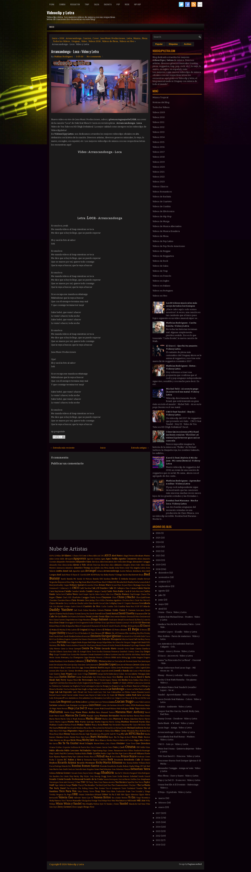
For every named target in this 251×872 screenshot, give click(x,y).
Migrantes (73, 731)
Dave (103, 614)
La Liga (121, 686)
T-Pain (77, 782)
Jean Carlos (86, 665)
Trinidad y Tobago (142, 791)
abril (160, 609)
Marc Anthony (135, 712)
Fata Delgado (72, 642)
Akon (139, 559)
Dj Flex (138, 620)
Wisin (59, 803)
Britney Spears (77, 585)
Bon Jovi (53, 585)
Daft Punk (78, 610)
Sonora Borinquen (110, 779)
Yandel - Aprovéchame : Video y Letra (176, 694)
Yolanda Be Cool (135, 804)
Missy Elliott (58, 734)
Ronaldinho (111, 766)
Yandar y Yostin (112, 804)
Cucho (103, 606)
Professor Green (143, 757)
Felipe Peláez (107, 642)
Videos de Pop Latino (163, 241)
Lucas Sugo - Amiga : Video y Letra (175, 727)
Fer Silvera (117, 642)
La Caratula (145, 683)
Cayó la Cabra (94, 594)
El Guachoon (134, 626)
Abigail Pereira (129, 556)
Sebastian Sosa (110, 769)
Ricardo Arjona (67, 762)
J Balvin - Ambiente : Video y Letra (175, 706)
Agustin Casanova (127, 558)
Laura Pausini (137, 692)
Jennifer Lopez (108, 664)
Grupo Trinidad (60, 655)
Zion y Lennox (65, 807)
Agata (103, 559)
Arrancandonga (73, 38)
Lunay (103, 705)
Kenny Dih (116, 680)
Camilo (89, 591)
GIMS (148, 645)
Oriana (52, 747)
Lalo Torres (88, 692)
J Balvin (91, 661)
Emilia (72, 636)
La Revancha (103, 689)
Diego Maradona (84, 620)
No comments (94, 56)
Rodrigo (58, 766)
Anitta (59, 571)
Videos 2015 (158, 142)
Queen (60, 760)
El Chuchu (116, 626)
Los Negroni (63, 701)
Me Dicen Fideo (144, 725)
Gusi (68, 655)
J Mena (101, 661)
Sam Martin (54, 769)
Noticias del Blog (161, 102)
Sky (81, 776)
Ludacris (62, 705)
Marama (121, 712)
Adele (62, 559)
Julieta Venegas (138, 674)
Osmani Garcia (101, 747)
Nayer (110, 737)
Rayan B (96, 760)
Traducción (120, 791)
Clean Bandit (93, 603)
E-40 (130, 623)
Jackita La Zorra (112, 661)
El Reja (133, 629)
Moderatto (75, 734)
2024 (158, 542)
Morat (104, 734)
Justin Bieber (67, 676)
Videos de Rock (160, 261)
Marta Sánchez (131, 719)
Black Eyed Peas (94, 582)
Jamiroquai (146, 661)
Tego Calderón (60, 785)
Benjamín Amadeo (136, 579)
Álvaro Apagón (77, 807)
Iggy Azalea (131, 657)
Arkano (100, 571)
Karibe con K (123, 677)
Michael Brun (110, 728)
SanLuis (71, 769)
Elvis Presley (145, 633)
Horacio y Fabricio (103, 657)
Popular (159, 44)
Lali (56, 692)
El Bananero (94, 626)
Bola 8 (147, 582)
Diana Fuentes (59, 620)
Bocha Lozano (139, 582)
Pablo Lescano (71, 750)
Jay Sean (78, 665)
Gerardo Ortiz (123, 649)
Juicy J (116, 674)
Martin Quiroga (87, 722)
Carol (80, 594)
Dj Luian (144, 620)
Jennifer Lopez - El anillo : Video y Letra (177, 632)
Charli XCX (67, 597)
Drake (90, 623)
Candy (103, 591)
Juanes (92, 673)
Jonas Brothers (76, 671)
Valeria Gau (65, 797)
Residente (118, 760)
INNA (113, 657)
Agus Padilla (112, 558)
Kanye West (111, 677)
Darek (92, 614)
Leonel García (66, 695)
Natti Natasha (99, 736)
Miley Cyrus (120, 731)
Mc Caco (133, 725)
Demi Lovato (92, 616)
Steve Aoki (63, 782)
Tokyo (79, 791)
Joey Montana (123, 667)
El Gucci (145, 625)
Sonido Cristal (56, 779)
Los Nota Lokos (79, 702)
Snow (114, 776)
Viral (100, 801)
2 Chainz (75, 556)
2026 (158, 533)
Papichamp (97, 750)
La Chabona (53, 686)
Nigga (136, 740)
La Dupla (74, 686)
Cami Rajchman (56, 591)
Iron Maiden (69, 661)
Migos (65, 731)
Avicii (144, 571)
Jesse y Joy (139, 664)
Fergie (134, 642)
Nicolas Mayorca (113, 740)
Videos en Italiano (161, 285)
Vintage (94, 801)
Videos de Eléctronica (163, 211)
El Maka (53, 630)
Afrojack (69, 559)
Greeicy (131, 652)
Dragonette (83, 623)
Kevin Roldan (133, 680)
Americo (69, 568)
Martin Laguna (61, 722)
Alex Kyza (95, 562)
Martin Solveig (114, 722)
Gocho (99, 651)
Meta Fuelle (71, 728)
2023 (158, 546)
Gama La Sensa (67, 649)
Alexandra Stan (55, 565)
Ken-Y (96, 680)
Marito (57, 719)
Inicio (51, 26)
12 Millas (57, 556)
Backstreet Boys (135, 575)
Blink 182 (112, 582)
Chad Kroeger (135, 594)
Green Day (139, 652)
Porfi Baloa (116, 757)
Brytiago (137, 585)
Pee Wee (115, 753)
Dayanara (139, 613)
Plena (51, 4)
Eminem (96, 636)
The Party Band (57, 788)
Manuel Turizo (108, 712)
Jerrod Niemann (127, 665)
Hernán (92, 657)
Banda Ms (71, 579)
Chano (59, 597)
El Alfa (62, 626)
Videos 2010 (159, 117)
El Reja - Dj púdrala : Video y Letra (174, 792)
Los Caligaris (117, 698)
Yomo (143, 804)
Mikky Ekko (109, 731)
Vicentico (145, 797)
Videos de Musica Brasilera (166, 231)
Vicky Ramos (55, 800)
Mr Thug (117, 734)
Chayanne (106, 597)
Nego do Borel (125, 737)
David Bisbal (112, 613)
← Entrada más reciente (62, 448)
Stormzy (70, 782)
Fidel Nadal (141, 642)
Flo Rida (61, 645)
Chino (114, 597)
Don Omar (59, 622)
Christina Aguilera (113, 600)
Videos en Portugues (163, 290)
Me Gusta (53, 728)
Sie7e (120, 773)
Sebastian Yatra (140, 769)
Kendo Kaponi (105, 680)
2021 (158, 555)
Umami (81, 795)
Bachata (108, 4)
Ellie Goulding (130, 633)
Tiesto (123, 788)
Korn (76, 683)
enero (161, 807)
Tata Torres (139, 782)
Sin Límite (64, 776)
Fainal (130, 639)
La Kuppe (113, 686)
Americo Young (82, 568)
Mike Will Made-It (98, 731)
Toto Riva (110, 791)
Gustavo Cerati (87, 654)
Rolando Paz (66, 766)
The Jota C (133, 785)
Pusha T (52, 760)
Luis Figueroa (83, 705)
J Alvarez (79, 661)
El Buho (103, 626)
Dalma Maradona (90, 610)
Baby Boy (99, 575)
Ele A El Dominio (118, 633)
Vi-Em (131, 797)
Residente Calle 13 (133, 759)
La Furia (81, 686)
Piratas (86, 757)
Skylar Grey (89, 776)
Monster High (84, 734)
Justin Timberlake (84, 677)
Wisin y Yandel (73, 803)
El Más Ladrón (71, 630)
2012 (158, 836)
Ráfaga (137, 766)
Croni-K (79, 606)
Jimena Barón (97, 667)
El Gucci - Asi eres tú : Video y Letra (175, 655)
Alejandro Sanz (83, 561)
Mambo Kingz (69, 712)
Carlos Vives (71, 594)
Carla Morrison (137, 591)
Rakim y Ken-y (75, 759)
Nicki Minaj (76, 740)
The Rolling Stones (86, 788)
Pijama (57, 756)
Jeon (118, 665)
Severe (91, 773)
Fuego (136, 645)
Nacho (140, 733)
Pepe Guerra (123, 753)
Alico (112, 565)
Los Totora (103, 702)
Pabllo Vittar (145, 747)
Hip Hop (137, 4)
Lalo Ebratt (78, 692)
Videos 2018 (94, 41)
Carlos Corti (60, 594)
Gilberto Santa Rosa (64, 652)
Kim (66, 683)
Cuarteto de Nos (91, 606)
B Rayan (74, 575)
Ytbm (148, 804)
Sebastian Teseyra (123, 769)
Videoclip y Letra (60, 12)
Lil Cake (98, 695)
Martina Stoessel (129, 721)
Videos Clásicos (160, 186)
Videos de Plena (110, 41)
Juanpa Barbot (103, 674)
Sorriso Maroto (124, 779)
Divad (120, 620)
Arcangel (90, 570)
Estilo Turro (145, 636)
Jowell (111, 671)
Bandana (107, 579)
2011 (158, 840)
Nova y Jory (104, 743)
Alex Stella (118, 562)
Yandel (123, 803)
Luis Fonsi (95, 705)
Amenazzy (61, 568)
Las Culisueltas (114, 692)
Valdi (118, 795)
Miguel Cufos (84, 731)
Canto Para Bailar (115, 591)
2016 (158, 818)
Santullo (78, 769)
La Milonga (144, 686)
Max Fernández (115, 725)
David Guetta (126, 613)
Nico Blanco (100, 740)
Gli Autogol (81, 652)
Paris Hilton (128, 751)
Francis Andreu (72, 645)
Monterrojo (95, 734)
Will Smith (131, 800)
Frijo (132, 645)
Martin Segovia (101, 722)
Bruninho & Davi (91, 585)
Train (128, 791)
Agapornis (79, 558)
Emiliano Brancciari (82, 636)
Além (143, 565)
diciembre (163, 572)
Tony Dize (100, 791)
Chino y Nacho (126, 597)
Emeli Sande (54, 636)
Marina (136, 716)
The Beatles (89, 785)
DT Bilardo (145, 606)
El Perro (99, 630)
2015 (158, 822)
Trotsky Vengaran (56, 795)
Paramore (118, 750)
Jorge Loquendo (102, 671)
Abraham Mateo (142, 556)
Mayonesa (125, 725)
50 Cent (83, 556)
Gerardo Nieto (109, 648)
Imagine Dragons (143, 657)
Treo (133, 791)
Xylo (101, 804)
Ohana (113, 743)
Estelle (137, 636)
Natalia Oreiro (62, 737)
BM (88, 575)
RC (65, 759)
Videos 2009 (159, 112)
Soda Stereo (123, 776)
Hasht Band (145, 655)
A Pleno (90, 556)
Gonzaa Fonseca (111, 651)
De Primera (72, 617)
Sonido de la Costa (93, 779)
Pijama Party (66, 756)
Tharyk (81, 785)
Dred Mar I (98, 623)
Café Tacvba (85, 588)
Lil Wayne (120, 695)
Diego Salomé (99, 619)
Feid (89, 642)
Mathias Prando (70, 725)
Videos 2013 (158, 132)
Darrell (98, 613)
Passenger (146, 751)
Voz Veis (111, 800)
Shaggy (97, 773)
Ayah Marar (66, 575)
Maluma (56, 712)
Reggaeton (75, 4)
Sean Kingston (88, 769)
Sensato (74, 773)
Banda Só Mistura (84, 579)
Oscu (92, 747)
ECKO (135, 622)
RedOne (103, 760)
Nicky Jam (88, 739)
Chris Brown (77, 600)
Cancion (87, 38)
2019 (158, 564)
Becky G (115, 579)
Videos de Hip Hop (162, 216)
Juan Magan (67, 674)
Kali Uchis (97, 677)
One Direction (143, 743)
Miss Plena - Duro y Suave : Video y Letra (178, 775)
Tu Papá (68, 794)
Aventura (137, 571)
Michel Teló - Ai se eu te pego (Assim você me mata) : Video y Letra (182, 392)
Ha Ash (132, 655)
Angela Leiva (139, 568)
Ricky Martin (103, 762)
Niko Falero (144, 740)
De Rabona (81, 617)
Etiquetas (173, 44)
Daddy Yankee (61, 610)
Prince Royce (129, 756)
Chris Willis (100, 600)
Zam (51, 807)
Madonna (139, 705)
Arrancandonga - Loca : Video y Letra (75, 51)
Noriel (97, 743)
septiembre (164, 586)
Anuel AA (67, 571)
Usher (105, 794)
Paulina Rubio (80, 753)
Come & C (121, 603)
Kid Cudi (57, 683)
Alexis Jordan (67, 565)
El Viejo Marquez (95, 633)
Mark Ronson (79, 719)
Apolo (82, 571)
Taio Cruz (98, 782)
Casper (85, 594)
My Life (124, 734)
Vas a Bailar (116, 798)
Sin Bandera (54, 776)
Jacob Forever (126, 661)
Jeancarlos (95, 665)
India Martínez (56, 661)
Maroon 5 (118, 719)
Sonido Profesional (73, 779)
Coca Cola (103, 603)
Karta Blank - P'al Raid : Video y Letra (176, 723)
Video (84, 41)
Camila (67, 591)
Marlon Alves (107, 719)
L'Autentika (105, 683)
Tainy (91, 782)
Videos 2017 (159, 152)
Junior (56, 677)
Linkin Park (131, 695)
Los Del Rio (142, 698)
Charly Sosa (95, 597)
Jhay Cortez (66, 667)
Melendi (62, 728)
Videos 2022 (159, 176)
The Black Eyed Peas (103, 785)
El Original (82, 629)
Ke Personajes (85, 680)
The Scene (100, 788)
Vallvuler (77, 798)
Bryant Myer (117, 585)
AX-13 (107, 555)
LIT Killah (122, 683)
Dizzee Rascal (128, 620)
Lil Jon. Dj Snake (108, 695)
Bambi (63, 579)
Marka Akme (94, 718)
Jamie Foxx (137, 661)
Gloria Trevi (91, 652)
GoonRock (123, 652)
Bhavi (69, 582)
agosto (162, 590)
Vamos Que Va (87, 798)
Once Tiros (130, 743)
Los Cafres (107, 698)
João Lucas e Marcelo (138, 671)
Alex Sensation (106, 562)
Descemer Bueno (118, 616)
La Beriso (137, 683)
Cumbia (62, 4)
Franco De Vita (84, 645)
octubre (162, 581)
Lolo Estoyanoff (56, 698)
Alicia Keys (105, 565)
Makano (113, 709)
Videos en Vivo (126, 41)
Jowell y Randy (121, 670)
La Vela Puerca (138, 689)
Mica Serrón (98, 728)
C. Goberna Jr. (63, 588)
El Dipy (124, 626)
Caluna (133, 588)
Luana (112, 702)
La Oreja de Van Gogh (77, 689)
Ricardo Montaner (86, 763)
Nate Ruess (85, 737)
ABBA (95, 556)
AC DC (101, 556)
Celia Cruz (109, 594)
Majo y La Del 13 (77, 708)
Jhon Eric (75, 668)
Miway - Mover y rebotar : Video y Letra (177, 675)
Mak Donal (105, 708)
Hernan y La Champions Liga (74, 657)
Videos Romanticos (162, 191)
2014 (158, 827)
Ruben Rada (128, 766)
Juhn (111, 674)
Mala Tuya (134, 708)
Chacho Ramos (121, 594)
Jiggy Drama (84, 668)
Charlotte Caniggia (80, 597)
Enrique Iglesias (111, 636)
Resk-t (147, 760)
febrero (162, 802)
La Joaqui (89, 686)
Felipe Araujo (97, 642)
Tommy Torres (88, 791)
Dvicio (112, 622)
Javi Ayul (71, 665)
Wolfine (96, 804)
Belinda (124, 579)
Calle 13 (112, 588)
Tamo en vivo (109, 782)
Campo (96, 591)
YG (105, 804)
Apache (76, 571)
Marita (51, 719)
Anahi (111, 568)
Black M (105, 582)
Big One (74, 582)
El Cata (109, 626)
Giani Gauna (135, 648)
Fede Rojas (82, 642)
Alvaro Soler (135, 565)
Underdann (89, 795)
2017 (158, 813)
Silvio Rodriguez (143, 773)
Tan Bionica (121, 782)
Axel (59, 574)
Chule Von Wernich (142, 600)
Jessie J (147, 665)
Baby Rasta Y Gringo (113, 575)
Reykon (53, 763)
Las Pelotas (126, 692)
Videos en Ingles (161, 281)
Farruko (62, 642)
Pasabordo (138, 751)
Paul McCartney (66, 753)
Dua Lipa (105, 623)
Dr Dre (76, 623)
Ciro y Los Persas (70, 603)
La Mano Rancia (131, 686)
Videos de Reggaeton (163, 256)
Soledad (133, 776)
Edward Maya (54, 626)
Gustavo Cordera (102, 654)
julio (160, 595)
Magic (54, 709)
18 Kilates (66, 555)
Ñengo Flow (88, 807)
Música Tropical (160, 97)
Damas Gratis (111, 610)
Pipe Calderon (78, 757)
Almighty (126, 565)
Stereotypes (54, 782)
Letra (129, 38)
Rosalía (119, 766)
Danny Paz (85, 614)
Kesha (125, 680)
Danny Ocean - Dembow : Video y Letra (177, 718)
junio (161, 600)
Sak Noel (146, 766)
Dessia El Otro (133, 616)
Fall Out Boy (139, 639)
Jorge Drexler (90, 671)
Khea (141, 680)
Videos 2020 (159, 167)
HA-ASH (125, 655)
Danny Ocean (74, 613)
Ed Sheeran (144, 622)
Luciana (53, 705)
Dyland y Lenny (122, 623)
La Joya (97, 686)
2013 (158, 831)
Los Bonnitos (96, 698)
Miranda (131, 731)
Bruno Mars (105, 585)
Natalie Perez (75, 737)
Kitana (71, 683)
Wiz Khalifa (87, 804)
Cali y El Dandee (99, 588)
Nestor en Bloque (62, 740)
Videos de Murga (161, 221)
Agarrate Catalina (94, 559)
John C (132, 668)
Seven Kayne (83, 773)
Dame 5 (123, 610)
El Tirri (75, 633)
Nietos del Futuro (126, 740)
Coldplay (113, 603)
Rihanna (117, 762)
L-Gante (114, 683)
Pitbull (101, 756)
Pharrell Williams (136, 753)
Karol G (140, 677)
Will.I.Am (141, 800)
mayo (161, 604)
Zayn (55, 807)
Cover (96, 38)
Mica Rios (88, 728)
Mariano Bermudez (110, 715)
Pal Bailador (86, 750)
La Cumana (64, 686)
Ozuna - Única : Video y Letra (172, 612)
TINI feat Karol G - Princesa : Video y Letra (179, 756)
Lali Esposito (65, 692)
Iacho (119, 657)
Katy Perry (61, 680)
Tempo (68, 785)
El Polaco (107, 629)
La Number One (60, 689)
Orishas (58, 747)
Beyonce (62, 582)
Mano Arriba (88, 712)
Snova (109, 776)
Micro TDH (58, 731)
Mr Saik (110, 734)
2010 (158, 844)
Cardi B (127, 591)
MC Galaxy (126, 705)
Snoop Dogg (100, 776)
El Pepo (91, 630)
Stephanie (145, 779)
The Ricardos (72, 788)
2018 (61, 38)
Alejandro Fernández (66, 562)
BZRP (93, 575)
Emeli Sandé (64, 636)
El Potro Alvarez (119, 630)
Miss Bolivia (140, 731)
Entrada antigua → (140, 448)
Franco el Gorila (108, 645)
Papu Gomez (108, 751)
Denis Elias (104, 616)
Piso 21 (93, 756)
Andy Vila (129, 568)
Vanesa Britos (102, 797)
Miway (67, 734)
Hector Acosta (54, 657)
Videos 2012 (158, 127)
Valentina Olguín (137, 795)
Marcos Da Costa (75, 715)
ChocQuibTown (143, 597)
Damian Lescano (136, 610)
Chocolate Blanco (64, 600)
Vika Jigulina (86, 801)
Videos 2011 (158, 122)
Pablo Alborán (56, 750)
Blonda (119, 582)
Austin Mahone (126, 571)
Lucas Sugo (124, 701)
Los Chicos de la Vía (129, 698)
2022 (158, 551)
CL (70, 588)
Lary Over (102, 692)
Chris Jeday (90, 600)
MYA (133, 705)
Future (142, 645)
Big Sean (82, 582)
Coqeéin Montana (131, 603)
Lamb (95, 692)
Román (103, 766)
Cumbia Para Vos (126, 606)
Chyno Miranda (56, 603)
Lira (139, 695)
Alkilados (118, 565)
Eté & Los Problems (56, 639)
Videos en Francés (162, 276)
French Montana (122, 645)
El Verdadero (83, 633)
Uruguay (75, 41)
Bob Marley (128, 582)
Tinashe (139, 788)
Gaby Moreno (54, 649)
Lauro (58, 695)
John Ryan (60, 671)
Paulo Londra (93, 753)
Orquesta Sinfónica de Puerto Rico (76, 747)
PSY (138, 747)
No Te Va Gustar (68, 743)
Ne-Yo (117, 737)
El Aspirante (85, 626)
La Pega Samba (92, 689)
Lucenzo (146, 702)
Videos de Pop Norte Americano (169, 246)
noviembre (164, 577)
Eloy (138, 633)
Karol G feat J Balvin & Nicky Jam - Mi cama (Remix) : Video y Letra (183, 461)
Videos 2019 (159, 162)
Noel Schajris (86, 743)
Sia (116, 773)
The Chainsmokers (119, 785)
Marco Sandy (59, 716)
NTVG (132, 733)
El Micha (61, 630)
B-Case (81, 575)
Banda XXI (98, 579)
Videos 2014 (159, 137)
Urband (98, 794)
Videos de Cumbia (162, 206)
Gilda (74, 652)
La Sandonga (116, 688)
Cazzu (102, 594)
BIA (85, 575)
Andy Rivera (120, 568)
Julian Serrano (125, 674)
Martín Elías (144, 722)
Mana (78, 712)
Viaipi (138, 798)
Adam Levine (54, 559)
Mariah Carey (93, 716)
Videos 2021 (158, 172)
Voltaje (104, 801)
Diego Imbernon (72, 620)
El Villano (106, 633)
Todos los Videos (61, 41)
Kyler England (83, 683)
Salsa (96, 4)
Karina (133, 677)
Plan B (108, 756)
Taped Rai (131, 782)
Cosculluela (144, 603)
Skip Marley (74, 776)
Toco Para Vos (68, 791)
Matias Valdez (84, 724)
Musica (136, 38)
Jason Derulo (54, 665)
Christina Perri (128, 600)
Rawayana (88, 760)
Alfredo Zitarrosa (93, 565)
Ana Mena (104, 568)
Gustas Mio (75, 655)
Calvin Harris (143, 588)
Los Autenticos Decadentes (77, 698)
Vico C (63, 801)
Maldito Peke (145, 709)
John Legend (141, 668)
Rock (127, 4)
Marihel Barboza (126, 716)
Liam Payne (89, 695)
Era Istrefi (125, 636)
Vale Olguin (125, 795)
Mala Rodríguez (123, 709)
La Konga (104, 686)
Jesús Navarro (54, 668)
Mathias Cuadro (56, 725)
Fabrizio (125, 639)
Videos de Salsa (160, 266)
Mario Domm (145, 716)
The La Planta (143, 785)
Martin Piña (73, 721)
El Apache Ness (73, 626)
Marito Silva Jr (66, 719)
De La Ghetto (61, 616)
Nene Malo (137, 737)
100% (51, 556)
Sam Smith (63, 769)
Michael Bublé (121, 728)
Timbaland (131, 788)
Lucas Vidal (138, 702)
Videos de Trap (160, 271)
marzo (161, 798)
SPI (141, 766)
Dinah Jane (113, 620)
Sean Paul (98, 769)
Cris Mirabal (58, 606)
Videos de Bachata (162, 196)
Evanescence (93, 639)
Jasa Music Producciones (112, 38)
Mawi (105, 724)
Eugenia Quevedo (71, 639)
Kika (63, 683)
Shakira (107, 773)
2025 (158, 537)
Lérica (119, 705)
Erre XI (132, 636)
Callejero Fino (123, 588)
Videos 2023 (159, 181)
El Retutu (143, 630)
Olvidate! (120, 743)
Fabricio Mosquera (111, 639)
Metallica (79, 728)
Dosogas (69, 622)
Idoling (124, 657)
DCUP (137, 606)
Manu (98, 712)
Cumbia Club (112, 606)
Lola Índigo (146, 695)
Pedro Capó (106, 753)
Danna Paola (62, 613)
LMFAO (130, 683)
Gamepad (77, 649)
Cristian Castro (70, 606)
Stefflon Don (135, 779)
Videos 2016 (159, 147)
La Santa (128, 689)
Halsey (137, 655)
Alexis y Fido (79, 565)
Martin (141, 719)
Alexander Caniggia (141, 562)
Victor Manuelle (74, 800)
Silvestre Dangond (130, 773)
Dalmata (100, 610)
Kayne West (72, 680)
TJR (87, 782)
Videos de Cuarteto (162, 201)
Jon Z (67, 671)
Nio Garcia (53, 743)
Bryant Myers (127, 585)
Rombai (76, 765)
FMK (100, 639)
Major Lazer (93, 708)
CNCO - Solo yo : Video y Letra (173, 744)
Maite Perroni (62, 709)
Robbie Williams (139, 763)
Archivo (187, 44)
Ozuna (130, 747)
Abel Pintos (117, 555)
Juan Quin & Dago (80, 674)
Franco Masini (95, 645)
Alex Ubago (127, 562)
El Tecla (69, 633)
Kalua (104, 677)
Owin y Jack (119, 747)
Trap (87, 4)
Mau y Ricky (97, 725)
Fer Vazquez (126, 642)
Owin (110, 747)
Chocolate (53, 600)
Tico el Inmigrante (113, 788)
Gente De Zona (91, 648)
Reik (110, 759)
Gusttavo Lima (115, 655)
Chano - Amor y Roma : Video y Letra (176, 651)
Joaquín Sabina (110, 668)
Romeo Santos (90, 765)
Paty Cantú (54, 753)
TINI (83, 782)
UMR (75, 794)
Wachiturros (121, 800)
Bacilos (125, 575)
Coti (50, 606)
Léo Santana (112, 705)
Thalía (74, 785)
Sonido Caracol (144, 776)
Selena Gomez (63, 773)
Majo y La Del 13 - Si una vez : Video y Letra (179, 780)
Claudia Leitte (82, 603)
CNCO (75, 587)
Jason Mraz (63, 665)
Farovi (54, 642)
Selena (52, 773)
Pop (118, 4)
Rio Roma (127, 763)
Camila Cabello (79, 591)
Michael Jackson (135, 728)
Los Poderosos (92, 702)
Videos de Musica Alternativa (167, 226)
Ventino (124, 798)
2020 (158, 560)
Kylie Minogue (94, 683)
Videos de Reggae (162, 251)
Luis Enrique (71, 705)
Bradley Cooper (63, 585)
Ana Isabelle (95, 568)
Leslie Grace (78, 695)
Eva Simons (82, 639)
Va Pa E (112, 794)
